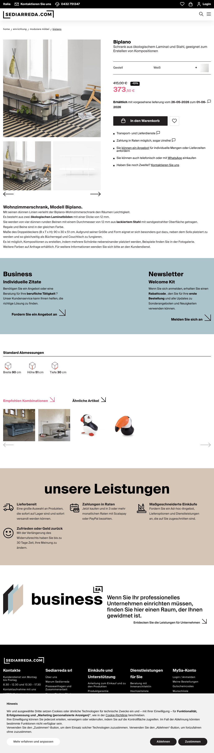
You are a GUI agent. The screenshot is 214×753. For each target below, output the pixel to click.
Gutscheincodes (183, 686)
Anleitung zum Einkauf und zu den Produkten (107, 685)
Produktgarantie (98, 691)
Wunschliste (180, 691)
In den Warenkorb (140, 121)
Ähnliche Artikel (85, 400)
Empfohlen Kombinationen (25, 400)
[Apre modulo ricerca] (201, 14)
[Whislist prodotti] (182, 4)
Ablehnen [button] (163, 741)
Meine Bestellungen (185, 682)
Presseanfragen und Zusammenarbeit (58, 688)
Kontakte (11, 670)
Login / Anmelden (184, 677)
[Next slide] (95, 194)
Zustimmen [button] (193, 741)
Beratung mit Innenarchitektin (140, 685)
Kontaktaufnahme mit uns (19, 689)
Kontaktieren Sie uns (165, 165)
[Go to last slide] (8, 194)
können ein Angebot (135, 148)
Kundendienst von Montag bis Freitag (20, 678)
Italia (6, 4)
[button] (27, 165)
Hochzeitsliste (139, 691)
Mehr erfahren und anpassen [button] (33, 741)
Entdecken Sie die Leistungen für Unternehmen (167, 622)
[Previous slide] (8, 445)
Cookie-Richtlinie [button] (116, 715)
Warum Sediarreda (57, 682)
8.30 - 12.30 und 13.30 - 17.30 (22, 685)
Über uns (51, 677)
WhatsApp (175, 158)
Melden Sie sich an (187, 320)
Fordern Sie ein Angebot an (34, 315)
